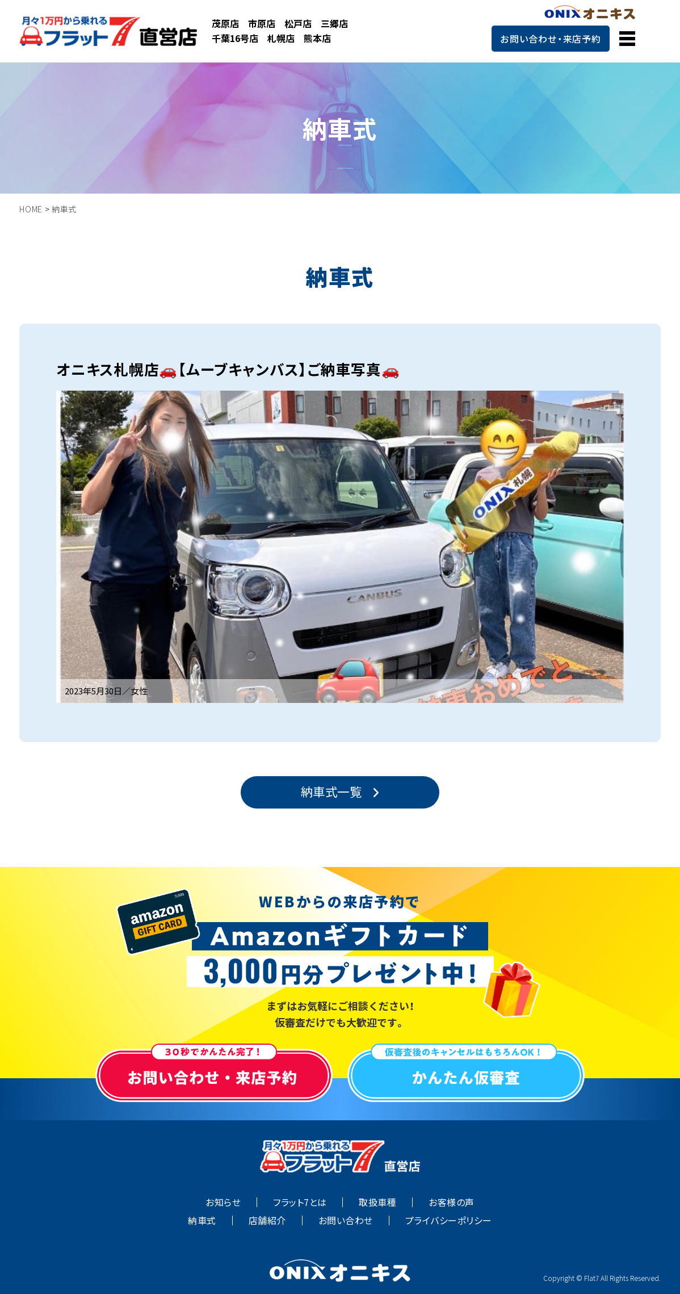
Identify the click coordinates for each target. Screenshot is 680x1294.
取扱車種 (377, 1202)
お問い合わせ (345, 1220)
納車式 (202, 1220)
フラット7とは (299, 1202)
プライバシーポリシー (448, 1220)
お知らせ (223, 1202)
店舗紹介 (267, 1220)
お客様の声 (451, 1202)
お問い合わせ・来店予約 (550, 38)
